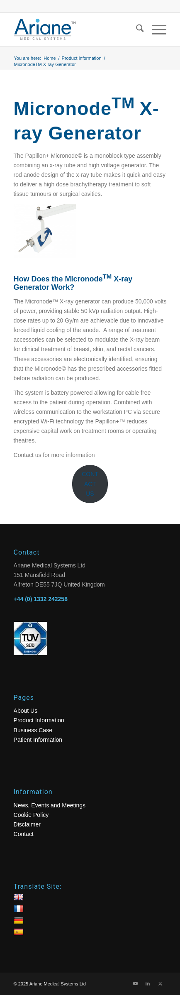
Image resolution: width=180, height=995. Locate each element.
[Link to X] (160, 983)
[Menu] (155, 29)
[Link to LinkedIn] (147, 983)
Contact (24, 834)
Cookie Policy (31, 815)
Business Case (33, 730)
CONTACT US (90, 483)
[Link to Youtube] (135, 983)
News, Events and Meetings (50, 805)
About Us (26, 710)
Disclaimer (27, 824)
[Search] (136, 29)
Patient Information (38, 739)
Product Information (39, 720)
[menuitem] (136, 29)
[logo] (75, 29)
